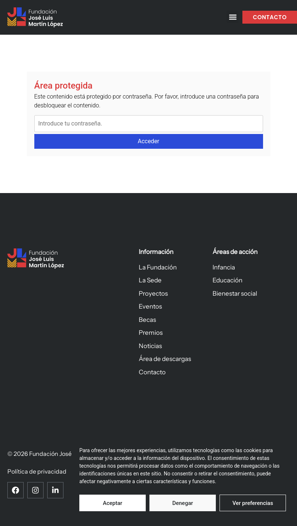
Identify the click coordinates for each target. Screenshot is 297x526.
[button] (233, 17)
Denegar (182, 503)
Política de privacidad (36, 471)
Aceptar (112, 503)
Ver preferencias (252, 503)
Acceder (148, 141)
